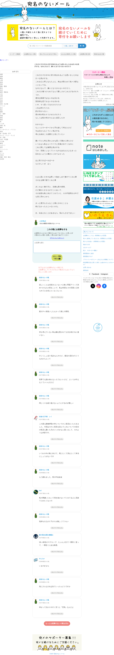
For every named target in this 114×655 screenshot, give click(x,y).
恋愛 (1, 74)
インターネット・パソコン (8, 129)
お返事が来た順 (85, 54)
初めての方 (86, 244)
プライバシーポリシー (57, 238)
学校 (1, 84)
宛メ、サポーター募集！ (90, 250)
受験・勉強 (3, 86)
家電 (1, 143)
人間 (1, 80)
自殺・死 (2, 125)
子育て (2, 155)
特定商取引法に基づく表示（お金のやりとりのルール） (98, 263)
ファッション (4, 149)
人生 (1, 94)
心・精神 (2, 114)
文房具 (2, 159)
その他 (2, 141)
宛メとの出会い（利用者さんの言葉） (94, 241)
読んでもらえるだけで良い (48, 54)
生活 (1, 90)
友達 (1, 82)
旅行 (1, 151)
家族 (1, 78)
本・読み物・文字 (5, 133)
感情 (1, 112)
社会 (1, 100)
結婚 (1, 76)
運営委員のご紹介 (88, 253)
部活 (1, 88)
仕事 (1, 96)
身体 (1, 119)
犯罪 (1, 147)
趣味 (1, 127)
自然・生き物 (4, 104)
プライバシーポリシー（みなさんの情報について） (98, 259)
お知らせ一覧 (110, 104)
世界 (1, 102)
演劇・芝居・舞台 (5, 157)
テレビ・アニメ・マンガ (7, 135)
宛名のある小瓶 (99, 54)
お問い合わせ (87, 267)
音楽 (1, 131)
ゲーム (2, 153)
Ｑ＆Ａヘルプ (87, 247)
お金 (1, 98)
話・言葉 (2, 137)
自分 (1, 108)
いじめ (2, 123)
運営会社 (86, 270)
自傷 (1, 115)
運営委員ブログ (88, 256)
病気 (1, 118)
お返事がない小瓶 (30, 54)
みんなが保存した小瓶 (68, 54)
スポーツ (2, 145)
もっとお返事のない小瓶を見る (57, 623)
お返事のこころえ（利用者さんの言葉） (95, 235)
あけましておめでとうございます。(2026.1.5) (97, 98)
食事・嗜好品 (4, 92)
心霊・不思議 (4, 139)
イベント (2, 106)
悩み (1, 110)
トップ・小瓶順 (15, 54)
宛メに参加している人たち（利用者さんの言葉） (98, 238)
